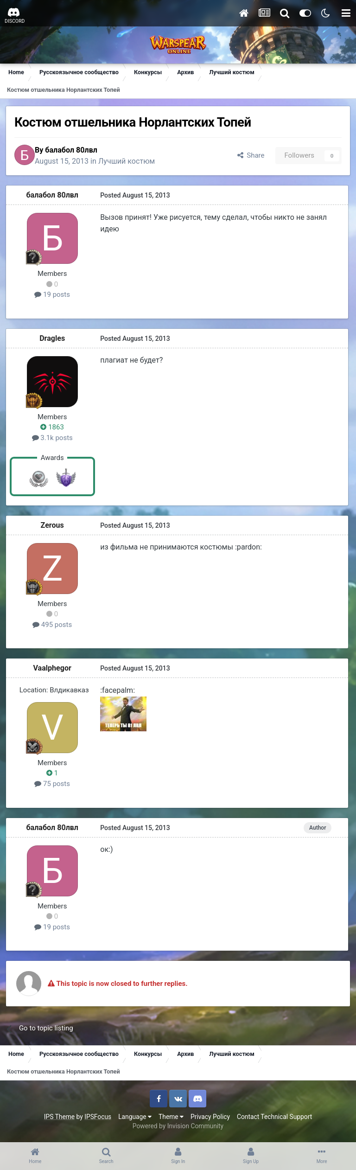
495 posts (53, 626)
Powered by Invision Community (178, 1128)
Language (135, 1118)
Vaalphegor (54, 669)
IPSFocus (97, 1118)
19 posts (54, 296)
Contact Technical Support (274, 1118)
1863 (53, 429)
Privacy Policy (210, 1118)
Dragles (53, 339)
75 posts (54, 785)
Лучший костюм (134, 162)
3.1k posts (53, 439)
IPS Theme (59, 1118)
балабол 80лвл (78, 150)
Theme (171, 1118)
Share (248, 156)
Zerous (53, 526)
